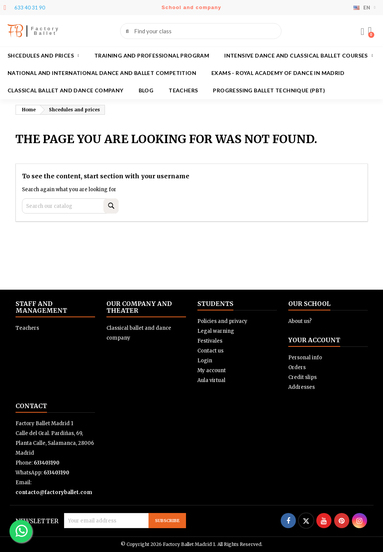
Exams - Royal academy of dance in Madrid (277, 73)
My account (211, 370)
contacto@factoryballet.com (54, 492)
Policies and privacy (222, 321)
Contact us (210, 351)
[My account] (362, 32)
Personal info (305, 357)
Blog (146, 90)
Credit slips (302, 377)
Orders (297, 367)
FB (15, 31)
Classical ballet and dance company (65, 90)
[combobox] (201, 31)
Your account (314, 340)
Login (204, 360)
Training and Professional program (151, 55)
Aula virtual (211, 380)
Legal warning (215, 331)
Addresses (301, 387)
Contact (31, 406)
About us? (300, 321)
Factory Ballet (45, 31)
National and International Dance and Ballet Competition (102, 73)
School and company (192, 7)
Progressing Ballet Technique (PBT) (269, 90)
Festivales (209, 341)
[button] (369, 31)
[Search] (70, 206)
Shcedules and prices (43, 55)
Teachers (183, 90)
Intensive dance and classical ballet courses (298, 55)
